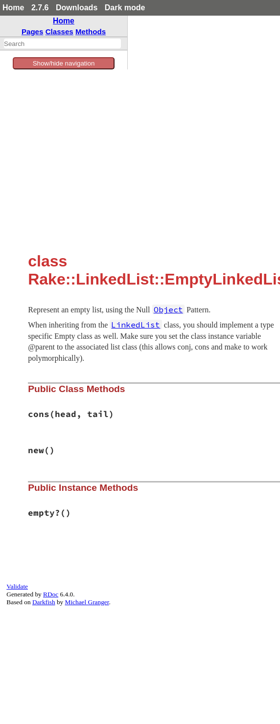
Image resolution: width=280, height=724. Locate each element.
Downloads (76, 7)
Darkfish (43, 602)
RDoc (50, 594)
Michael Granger (87, 602)
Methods (90, 31)
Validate (17, 586)
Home (13, 7)
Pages (33, 31)
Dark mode (125, 7)
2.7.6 (40, 7)
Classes (59, 31)
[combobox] (62, 43)
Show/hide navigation (64, 63)
